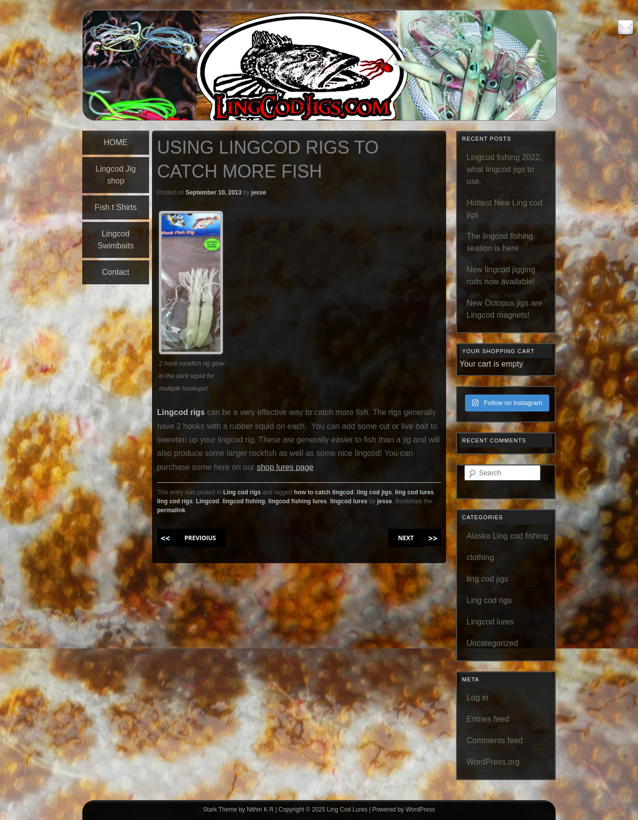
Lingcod (207, 501)
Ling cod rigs (242, 492)
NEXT (406, 538)
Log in (477, 697)
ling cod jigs (374, 492)
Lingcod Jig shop (116, 175)
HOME (116, 142)
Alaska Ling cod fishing (507, 536)
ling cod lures (414, 492)
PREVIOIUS (200, 538)
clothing (480, 557)
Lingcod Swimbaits (116, 239)
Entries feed (488, 719)
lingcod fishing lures (297, 501)
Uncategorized (492, 643)
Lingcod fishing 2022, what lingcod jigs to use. (504, 169)
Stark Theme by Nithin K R (238, 809)
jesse (258, 192)
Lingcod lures (490, 621)
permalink (171, 510)
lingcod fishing (243, 501)
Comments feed (495, 740)
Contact (115, 272)
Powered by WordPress (403, 809)
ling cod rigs (174, 501)
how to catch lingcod (323, 492)
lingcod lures (348, 501)
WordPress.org (493, 762)
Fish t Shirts (116, 207)
